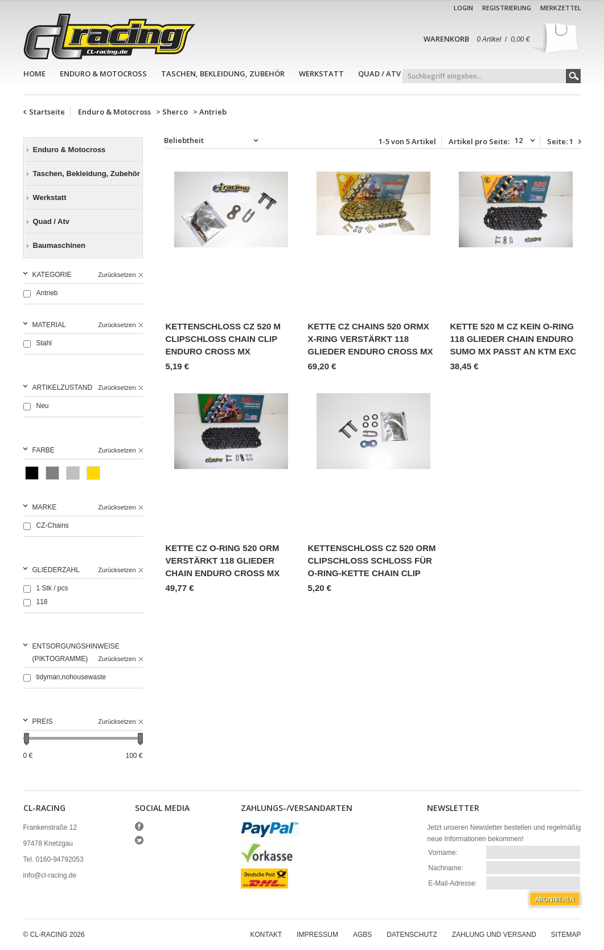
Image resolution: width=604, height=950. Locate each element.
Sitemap (566, 935)
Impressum (317, 935)
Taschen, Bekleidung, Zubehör (223, 73)
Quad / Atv (379, 73)
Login (463, 7)
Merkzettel (560, 7)
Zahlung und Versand (494, 935)
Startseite (47, 112)
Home (34, 73)
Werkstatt (321, 73)
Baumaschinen (59, 245)
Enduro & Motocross (103, 73)
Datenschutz (412, 935)
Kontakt (266, 935)
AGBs (362, 935)
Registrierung (506, 7)
